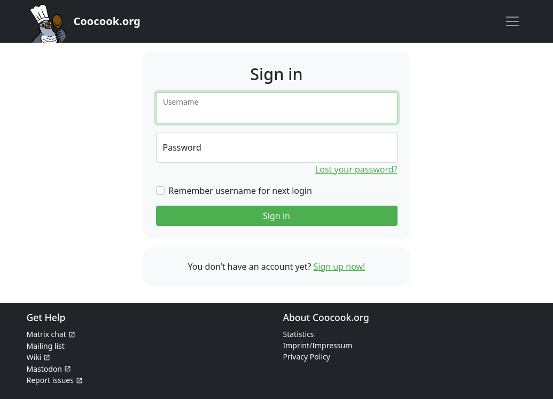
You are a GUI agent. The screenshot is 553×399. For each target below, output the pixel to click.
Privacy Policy (306, 356)
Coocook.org (107, 21)
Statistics (298, 334)
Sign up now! (339, 266)
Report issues (50, 380)
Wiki (34, 357)
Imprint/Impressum (318, 345)
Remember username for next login (240, 191)
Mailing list (46, 346)
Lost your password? (356, 169)
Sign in (276, 216)
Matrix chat (46, 334)
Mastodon (45, 369)
